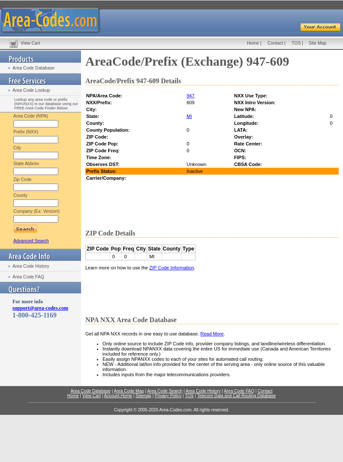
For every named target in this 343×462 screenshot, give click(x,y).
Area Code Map (129, 391)
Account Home (118, 395)
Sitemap (143, 395)
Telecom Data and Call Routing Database (236, 395)
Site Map (317, 42)
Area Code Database (33, 67)
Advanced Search (31, 240)
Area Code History (30, 266)
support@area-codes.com (40, 308)
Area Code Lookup (31, 90)
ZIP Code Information (171, 267)
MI (189, 116)
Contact (275, 42)
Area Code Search (164, 391)
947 (190, 95)
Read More (211, 333)
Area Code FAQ (28, 276)
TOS (296, 42)
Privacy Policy (168, 395)
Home (253, 42)
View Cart (30, 42)
